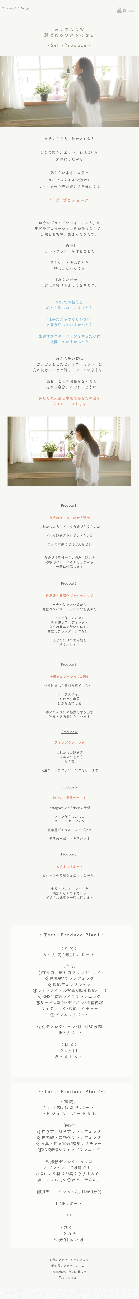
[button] (119, 10)
